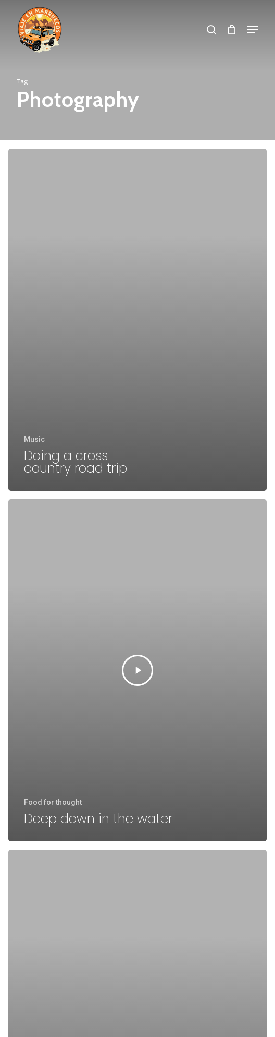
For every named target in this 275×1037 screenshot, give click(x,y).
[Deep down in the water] (137, 670)
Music (34, 439)
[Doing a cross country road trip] (137, 320)
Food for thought (53, 802)
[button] (252, 30)
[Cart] (231, 29)
